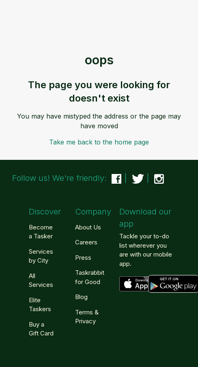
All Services (41, 280)
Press (83, 257)
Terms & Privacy (87, 316)
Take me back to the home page (99, 142)
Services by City (41, 256)
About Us (88, 227)
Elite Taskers (40, 304)
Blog (81, 297)
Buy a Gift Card (41, 328)
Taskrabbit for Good (89, 277)
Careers (86, 242)
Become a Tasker (41, 231)
